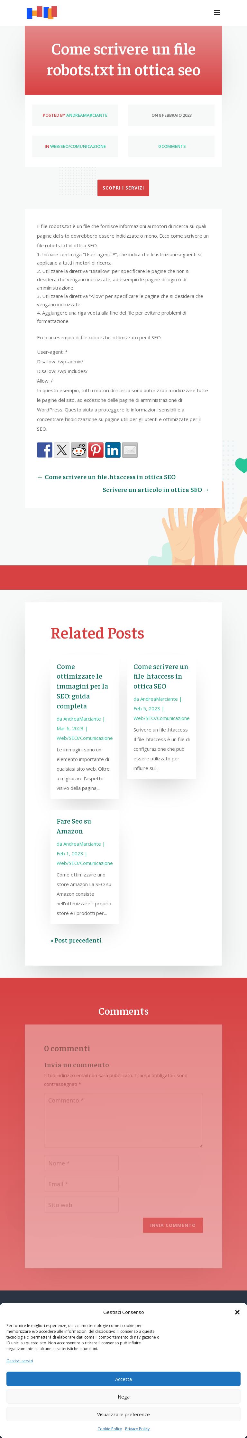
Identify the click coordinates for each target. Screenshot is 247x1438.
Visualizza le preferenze (123, 1414)
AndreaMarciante (86, 115)
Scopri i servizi (123, 188)
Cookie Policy (109, 1429)
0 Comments (171, 146)
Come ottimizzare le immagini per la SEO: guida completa (82, 686)
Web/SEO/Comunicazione (78, 146)
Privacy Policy (137, 1429)
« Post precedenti (76, 940)
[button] (237, 1312)
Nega (124, 1396)
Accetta (123, 1379)
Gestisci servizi (19, 1361)
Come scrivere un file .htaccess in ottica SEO (160, 676)
